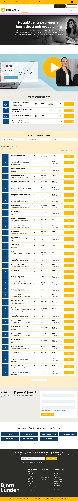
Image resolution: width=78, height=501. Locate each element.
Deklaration (9, 439)
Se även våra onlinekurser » (7, 149)
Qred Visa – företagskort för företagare (31, 475)
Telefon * (44, 404)
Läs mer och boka (70, 104)
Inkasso (30, 483)
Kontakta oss (59, 470)
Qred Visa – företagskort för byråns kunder (31, 480)
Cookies (56, 483)
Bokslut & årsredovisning (48, 434)
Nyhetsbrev (43, 479)
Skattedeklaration (28, 439)
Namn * (43, 399)
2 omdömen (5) (51, 104)
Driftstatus (56, 489)
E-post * (44, 393)
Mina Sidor (71, 6)
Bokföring (29, 434)
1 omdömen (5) (51, 111)
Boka (69, 156)
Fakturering (48, 439)
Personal (9, 434)
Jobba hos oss (57, 477)
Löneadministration (68, 434)
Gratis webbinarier (45, 474)
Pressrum (56, 475)
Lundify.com (60, 6)
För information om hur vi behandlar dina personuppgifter (53, 410)
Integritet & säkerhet (58, 481)
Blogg (42, 471)
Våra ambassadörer (58, 479)
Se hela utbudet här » (11, 77)
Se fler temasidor (38, 443)
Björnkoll (45, 470)
